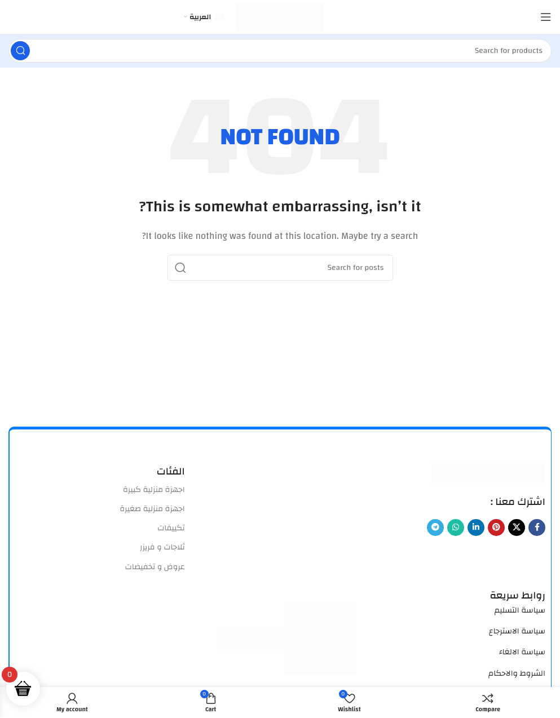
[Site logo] (280, 16)
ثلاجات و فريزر (162, 547)
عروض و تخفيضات (154, 567)
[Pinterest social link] (496, 527)
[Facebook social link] (536, 527)
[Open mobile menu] (546, 17)
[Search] (280, 51)
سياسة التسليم (520, 610)
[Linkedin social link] (476, 527)
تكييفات (171, 528)
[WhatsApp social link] (455, 527)
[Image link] (489, 473)
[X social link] (516, 527)
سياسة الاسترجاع (517, 631)
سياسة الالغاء (522, 652)
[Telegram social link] (435, 527)
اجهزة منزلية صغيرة (152, 509)
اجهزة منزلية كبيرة (154, 489)
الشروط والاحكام (516, 673)
